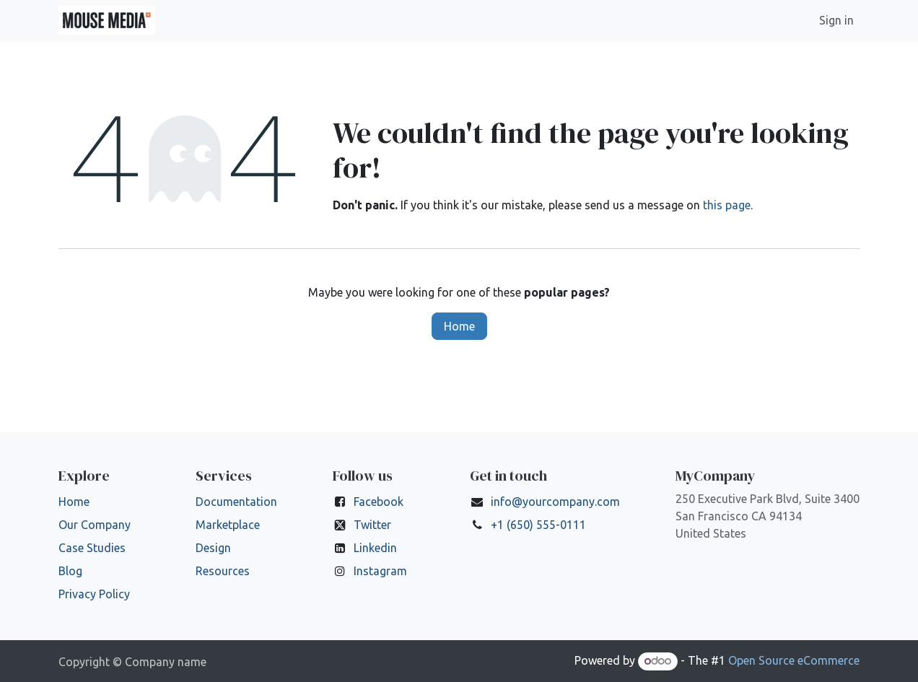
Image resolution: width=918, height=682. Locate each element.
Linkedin (375, 547)
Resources (223, 570)
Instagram (380, 570)
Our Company (94, 524)
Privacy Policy (94, 593)
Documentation (236, 501)
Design (213, 547)
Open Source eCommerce (794, 660)
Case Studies (92, 547)
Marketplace (228, 524)
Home (459, 326)
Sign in (836, 20)
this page (727, 204)
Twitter (372, 524)
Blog (70, 570)
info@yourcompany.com (555, 501)
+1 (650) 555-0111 (538, 524)
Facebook (378, 501)
